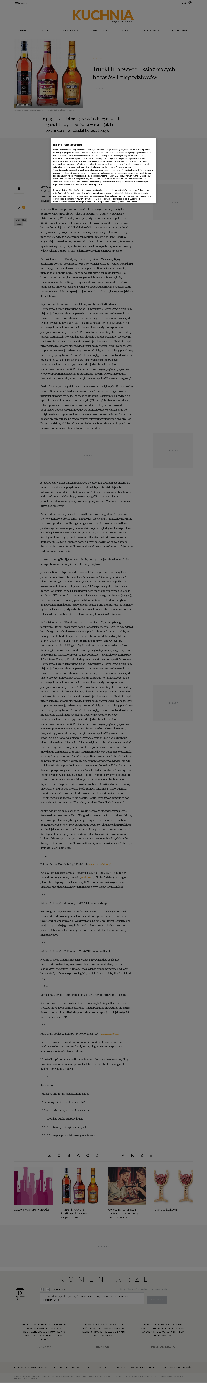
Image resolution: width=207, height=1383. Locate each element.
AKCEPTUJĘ (145, 198)
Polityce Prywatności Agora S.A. (89, 185)
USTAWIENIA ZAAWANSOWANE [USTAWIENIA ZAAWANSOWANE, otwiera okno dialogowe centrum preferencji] (70, 198)
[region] (103, 170)
